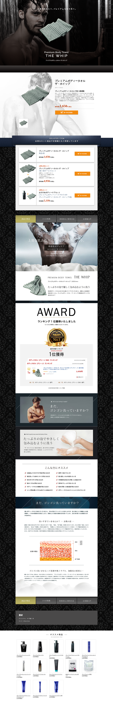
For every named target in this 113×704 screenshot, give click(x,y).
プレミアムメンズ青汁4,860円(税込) (89, 667)
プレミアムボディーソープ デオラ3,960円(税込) (56, 649)
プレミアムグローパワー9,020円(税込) (40, 648)
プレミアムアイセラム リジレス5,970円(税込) (40, 689)
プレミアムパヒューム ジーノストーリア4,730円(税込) (24, 668)
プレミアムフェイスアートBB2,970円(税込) (56, 689)
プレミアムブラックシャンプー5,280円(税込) (24, 648)
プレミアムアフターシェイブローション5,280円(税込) (73, 649)
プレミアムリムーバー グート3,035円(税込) (56, 667)
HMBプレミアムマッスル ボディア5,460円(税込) (73, 668)
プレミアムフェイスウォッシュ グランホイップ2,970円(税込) (24, 689)
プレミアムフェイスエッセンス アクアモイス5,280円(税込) (89, 649)
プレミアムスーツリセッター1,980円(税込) (40, 667)
